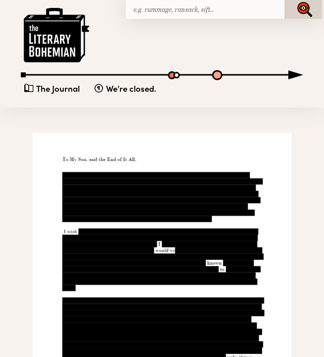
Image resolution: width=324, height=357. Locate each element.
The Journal (58, 88)
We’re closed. (131, 88)
